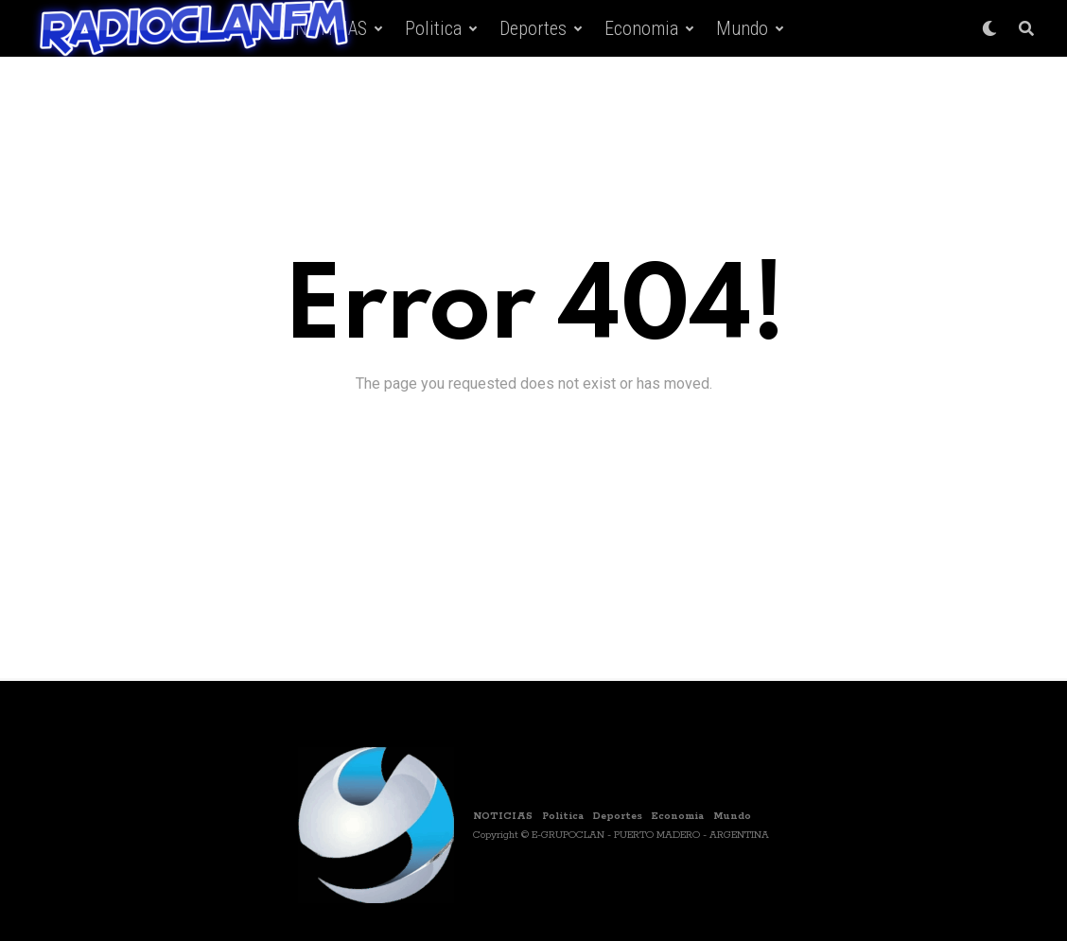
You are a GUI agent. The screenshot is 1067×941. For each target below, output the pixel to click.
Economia (641, 28)
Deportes (533, 28)
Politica (433, 28)
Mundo (742, 28)
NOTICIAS (503, 816)
